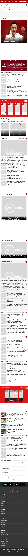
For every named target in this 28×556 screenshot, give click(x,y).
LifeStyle (8, 121)
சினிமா (23, 8)
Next (26, 31)
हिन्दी (2, 1)
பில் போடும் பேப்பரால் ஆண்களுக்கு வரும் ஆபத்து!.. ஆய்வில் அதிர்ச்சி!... (16, 350)
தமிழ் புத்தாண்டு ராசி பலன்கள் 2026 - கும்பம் (16, 380)
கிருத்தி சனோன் (16, 400)
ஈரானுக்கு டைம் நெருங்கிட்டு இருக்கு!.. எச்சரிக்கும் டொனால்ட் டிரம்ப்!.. (17, 305)
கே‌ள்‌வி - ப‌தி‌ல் (4, 538)
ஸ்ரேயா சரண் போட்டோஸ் (7, 400)
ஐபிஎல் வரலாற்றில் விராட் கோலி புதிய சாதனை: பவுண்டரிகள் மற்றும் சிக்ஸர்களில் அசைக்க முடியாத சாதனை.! (17, 415)
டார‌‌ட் (2, 536)
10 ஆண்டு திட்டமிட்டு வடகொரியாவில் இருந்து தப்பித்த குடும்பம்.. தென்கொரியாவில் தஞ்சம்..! (17, 321)
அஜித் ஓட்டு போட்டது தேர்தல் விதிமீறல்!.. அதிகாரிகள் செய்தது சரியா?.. (17, 80)
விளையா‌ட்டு (12, 8)
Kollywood (13, 121)
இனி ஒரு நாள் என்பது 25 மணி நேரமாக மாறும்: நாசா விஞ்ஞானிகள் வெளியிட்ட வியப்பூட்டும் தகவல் (17, 295)
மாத (14, 69)
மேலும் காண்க (23, 119)
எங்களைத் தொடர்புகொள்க (17, 551)
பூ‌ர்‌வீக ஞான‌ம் (4, 541)
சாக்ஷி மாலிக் (11, 400)
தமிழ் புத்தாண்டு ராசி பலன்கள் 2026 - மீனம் (16, 375)
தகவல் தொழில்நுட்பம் (8, 194)
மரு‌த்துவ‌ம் (5, 337)
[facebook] (10, 492)
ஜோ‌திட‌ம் (3, 9)
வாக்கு (14, 479)
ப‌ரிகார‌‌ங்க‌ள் (4, 539)
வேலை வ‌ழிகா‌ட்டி (5, 499)
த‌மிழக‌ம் (18, 8)
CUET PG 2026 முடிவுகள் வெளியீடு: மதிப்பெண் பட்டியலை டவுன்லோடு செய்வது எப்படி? (16, 332)
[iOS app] (20, 484)
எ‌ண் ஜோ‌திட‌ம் (4, 532)
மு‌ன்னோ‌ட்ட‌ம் (4, 518)
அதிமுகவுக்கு (6, 468)
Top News (4, 18)
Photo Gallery (5, 387)
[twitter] (13, 492)
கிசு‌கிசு (3, 515)
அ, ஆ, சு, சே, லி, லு (17, 67)
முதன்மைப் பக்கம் (6, 549)
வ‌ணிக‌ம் (3, 497)
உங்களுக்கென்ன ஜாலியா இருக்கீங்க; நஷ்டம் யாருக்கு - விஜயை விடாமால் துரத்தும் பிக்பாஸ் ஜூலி (17, 444)
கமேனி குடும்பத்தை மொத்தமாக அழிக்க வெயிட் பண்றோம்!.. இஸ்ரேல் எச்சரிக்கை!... (16, 300)
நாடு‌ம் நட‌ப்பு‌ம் (4, 507)
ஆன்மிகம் (5, 361)
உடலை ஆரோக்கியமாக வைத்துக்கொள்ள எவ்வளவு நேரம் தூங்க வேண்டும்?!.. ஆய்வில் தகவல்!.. (16, 346)
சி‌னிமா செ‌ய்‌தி (4, 511)
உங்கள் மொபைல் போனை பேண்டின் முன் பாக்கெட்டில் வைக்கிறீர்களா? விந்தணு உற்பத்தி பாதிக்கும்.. (17, 340)
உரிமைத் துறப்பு (8, 551)
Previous (1, 31)
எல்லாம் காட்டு (22, 138)
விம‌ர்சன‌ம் (3, 517)
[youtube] (15, 492)
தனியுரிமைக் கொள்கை (14, 553)
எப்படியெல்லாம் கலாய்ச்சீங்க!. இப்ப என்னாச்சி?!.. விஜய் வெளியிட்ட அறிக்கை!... (16, 183)
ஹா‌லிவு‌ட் (3, 522)
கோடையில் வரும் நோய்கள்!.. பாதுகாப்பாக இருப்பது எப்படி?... (15, 356)
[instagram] (18, 492)
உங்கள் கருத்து (6, 460)
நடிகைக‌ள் (6, 390)
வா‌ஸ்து (3, 545)
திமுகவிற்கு (6, 472)
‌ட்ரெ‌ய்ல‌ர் (3, 527)
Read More (23, 387)
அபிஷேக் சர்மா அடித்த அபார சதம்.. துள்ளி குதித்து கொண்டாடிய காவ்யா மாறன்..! (16, 431)
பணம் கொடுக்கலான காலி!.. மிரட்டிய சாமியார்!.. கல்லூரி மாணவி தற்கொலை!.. (17, 75)
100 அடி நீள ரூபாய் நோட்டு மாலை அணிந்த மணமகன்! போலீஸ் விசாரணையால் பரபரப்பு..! (13, 256)
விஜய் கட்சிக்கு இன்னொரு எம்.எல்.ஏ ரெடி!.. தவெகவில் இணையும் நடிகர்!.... (16, 454)
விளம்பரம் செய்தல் (21, 549)
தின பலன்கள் (14, 61)
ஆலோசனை (4, 543)
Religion (17, 121)
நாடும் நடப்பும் (6, 435)
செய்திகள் (3, 8)
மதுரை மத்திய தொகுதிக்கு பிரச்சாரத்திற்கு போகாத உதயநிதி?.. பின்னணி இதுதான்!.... (16, 166)
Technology (3, 121)
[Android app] (8, 484)
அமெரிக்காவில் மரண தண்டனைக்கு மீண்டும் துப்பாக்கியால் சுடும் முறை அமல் (13, 279)
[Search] (21, 5)
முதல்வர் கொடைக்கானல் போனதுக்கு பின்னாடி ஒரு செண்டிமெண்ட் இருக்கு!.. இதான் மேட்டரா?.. (13, 40)
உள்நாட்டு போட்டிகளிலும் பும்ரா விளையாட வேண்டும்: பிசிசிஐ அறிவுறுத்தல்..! (15, 426)
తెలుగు (15, 1)
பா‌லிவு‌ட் (3, 524)
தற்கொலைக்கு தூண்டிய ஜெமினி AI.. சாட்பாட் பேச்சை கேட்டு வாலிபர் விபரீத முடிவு (13, 218)
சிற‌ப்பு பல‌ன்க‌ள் (4, 534)
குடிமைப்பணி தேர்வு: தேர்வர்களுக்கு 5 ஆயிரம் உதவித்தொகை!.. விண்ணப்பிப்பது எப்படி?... (17, 450)
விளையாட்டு (6, 411)
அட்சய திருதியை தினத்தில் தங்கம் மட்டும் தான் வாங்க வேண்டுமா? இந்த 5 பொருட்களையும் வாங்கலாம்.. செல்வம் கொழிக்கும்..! (17, 365)
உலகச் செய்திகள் (7, 261)
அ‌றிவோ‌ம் (3, 505)
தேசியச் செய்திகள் (7, 240)
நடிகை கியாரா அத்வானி (21, 400)
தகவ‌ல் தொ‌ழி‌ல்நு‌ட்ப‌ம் (6, 496)
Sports (22, 121)
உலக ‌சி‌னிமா (4, 520)
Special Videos (5, 101)
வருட (22, 69)
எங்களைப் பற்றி (14, 549)
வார (6, 69)
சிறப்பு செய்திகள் (7, 72)
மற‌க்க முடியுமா (4, 526)
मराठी (12, 1)
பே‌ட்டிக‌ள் (3, 513)
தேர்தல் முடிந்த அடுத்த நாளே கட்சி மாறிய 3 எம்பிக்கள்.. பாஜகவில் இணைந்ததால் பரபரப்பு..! (17, 97)
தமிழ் (9, 1)
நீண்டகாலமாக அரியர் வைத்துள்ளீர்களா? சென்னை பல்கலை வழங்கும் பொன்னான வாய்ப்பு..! (17, 86)
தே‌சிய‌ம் (3, 501)
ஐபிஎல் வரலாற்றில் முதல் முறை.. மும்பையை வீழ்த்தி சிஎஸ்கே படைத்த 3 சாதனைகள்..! (17, 420)
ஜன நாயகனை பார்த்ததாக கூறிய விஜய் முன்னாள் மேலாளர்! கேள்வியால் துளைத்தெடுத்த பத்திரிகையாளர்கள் (16, 439)
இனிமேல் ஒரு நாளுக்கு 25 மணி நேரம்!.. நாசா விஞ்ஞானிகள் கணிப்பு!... (17, 288)
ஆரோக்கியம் (11, 9)
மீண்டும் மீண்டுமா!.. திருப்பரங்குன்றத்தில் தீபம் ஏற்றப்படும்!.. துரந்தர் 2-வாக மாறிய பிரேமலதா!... (16, 370)
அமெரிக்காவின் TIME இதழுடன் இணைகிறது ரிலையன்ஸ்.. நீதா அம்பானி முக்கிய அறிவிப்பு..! (17, 91)
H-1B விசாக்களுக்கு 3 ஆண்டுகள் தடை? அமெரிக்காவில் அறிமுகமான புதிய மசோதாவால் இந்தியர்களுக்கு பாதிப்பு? (17, 327)
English (5, 1)
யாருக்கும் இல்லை (7, 477)
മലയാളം (19, 1)
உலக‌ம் (2, 503)
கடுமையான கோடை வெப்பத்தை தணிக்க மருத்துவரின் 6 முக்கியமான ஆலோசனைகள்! (16, 316)
